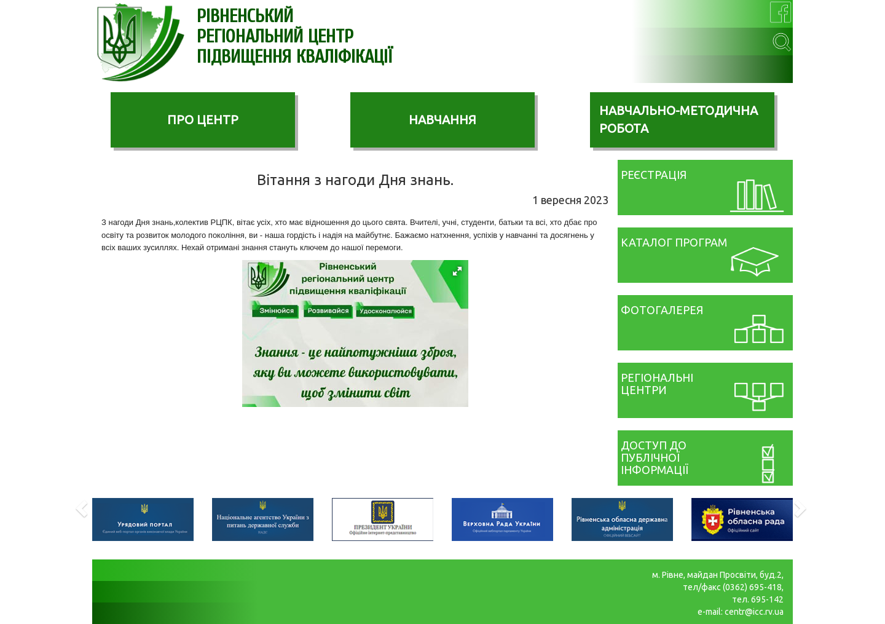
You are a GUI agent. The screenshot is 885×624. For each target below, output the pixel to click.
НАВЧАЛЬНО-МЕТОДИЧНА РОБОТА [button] (678, 119)
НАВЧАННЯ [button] (442, 120)
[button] (457, 271)
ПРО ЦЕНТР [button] (202, 120)
